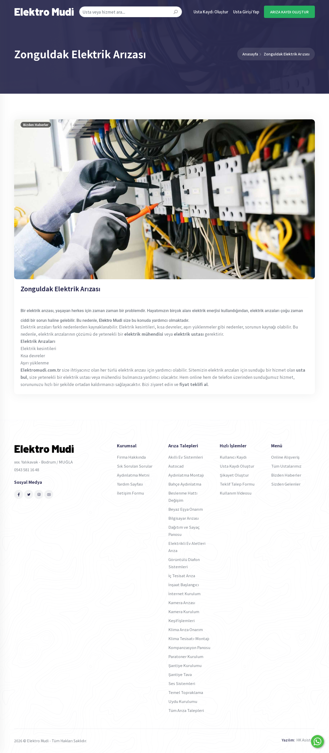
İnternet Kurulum (184, 593)
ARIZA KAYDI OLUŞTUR (289, 11)
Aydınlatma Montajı (186, 475)
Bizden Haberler (286, 475)
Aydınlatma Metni (133, 475)
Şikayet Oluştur (234, 475)
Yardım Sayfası (130, 484)
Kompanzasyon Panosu (189, 647)
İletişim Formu (130, 493)
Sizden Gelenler (285, 484)
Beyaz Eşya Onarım (185, 509)
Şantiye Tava (180, 674)
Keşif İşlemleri (181, 620)
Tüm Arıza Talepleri (186, 710)
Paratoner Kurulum (185, 656)
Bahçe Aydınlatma (184, 484)
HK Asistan (305, 739)
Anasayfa (250, 53)
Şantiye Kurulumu (185, 665)
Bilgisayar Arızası (183, 518)
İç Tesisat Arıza (181, 575)
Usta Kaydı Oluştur (211, 11)
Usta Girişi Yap (246, 11)
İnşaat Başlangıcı (183, 584)
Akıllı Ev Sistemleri (185, 457)
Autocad (176, 466)
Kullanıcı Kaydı (233, 457)
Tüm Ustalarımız (286, 466)
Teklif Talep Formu (237, 484)
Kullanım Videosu (235, 493)
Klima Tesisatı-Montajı (188, 638)
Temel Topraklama (185, 692)
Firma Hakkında (131, 457)
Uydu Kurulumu (182, 701)
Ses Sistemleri (181, 683)
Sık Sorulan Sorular (134, 466)
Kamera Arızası (181, 602)
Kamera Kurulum (183, 611)
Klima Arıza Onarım (185, 629)
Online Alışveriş (285, 457)
